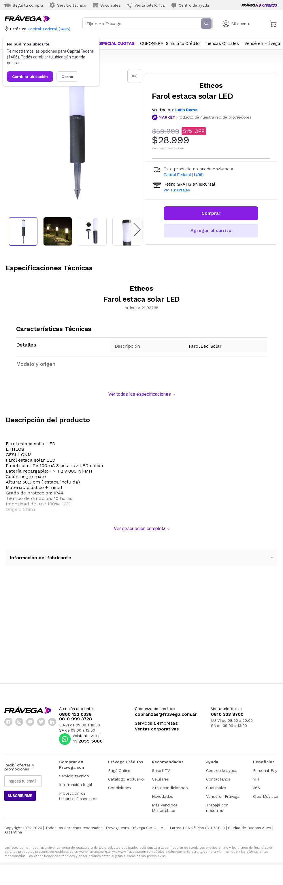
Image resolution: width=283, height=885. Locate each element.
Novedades (162, 793)
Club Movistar (266, 793)
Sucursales (216, 785)
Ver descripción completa (141, 525)
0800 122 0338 (75, 711)
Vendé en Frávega (222, 793)
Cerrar (67, 76)
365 (256, 785)
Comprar (210, 213)
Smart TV (161, 767)
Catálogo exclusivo (126, 776)
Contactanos (218, 776)
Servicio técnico (74, 773)
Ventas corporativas (157, 726)
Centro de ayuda (221, 767)
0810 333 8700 (227, 711)
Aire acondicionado (170, 785)
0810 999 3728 (75, 716)
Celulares (160, 776)
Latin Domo (186, 109)
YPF (256, 776)
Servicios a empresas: (156, 720)
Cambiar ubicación (30, 76)
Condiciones (119, 785)
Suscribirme (20, 793)
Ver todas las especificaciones (141, 391)
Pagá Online (119, 767)
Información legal (75, 781)
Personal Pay (265, 767)
